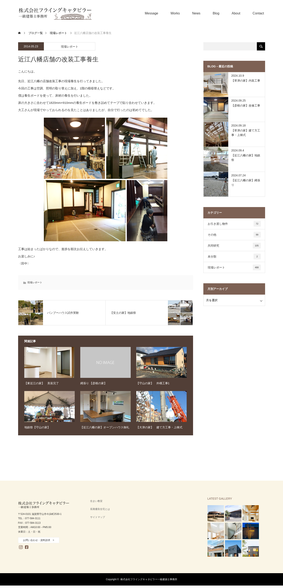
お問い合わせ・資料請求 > (38, 540)
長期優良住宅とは (100, 509)
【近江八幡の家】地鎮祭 (245, 158)
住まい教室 (96, 501)
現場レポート (69, 46)
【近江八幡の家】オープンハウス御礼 (104, 427)
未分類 (234, 256)
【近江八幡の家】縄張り (245, 182)
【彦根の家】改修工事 (245, 105)
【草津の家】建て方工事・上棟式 (245, 133)
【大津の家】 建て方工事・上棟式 (159, 427)
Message (151, 13)
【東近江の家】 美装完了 (41, 383)
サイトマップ (97, 517)
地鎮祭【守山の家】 (37, 427)
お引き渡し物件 (234, 224)
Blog (216, 13)
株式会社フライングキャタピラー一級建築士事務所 (148, 579)
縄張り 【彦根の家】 (93, 383)
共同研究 (234, 245)
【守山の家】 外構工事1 (153, 383)
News (196, 13)
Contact (258, 13)
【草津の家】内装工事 (245, 80)
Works (175, 13)
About (236, 13)
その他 (234, 235)
